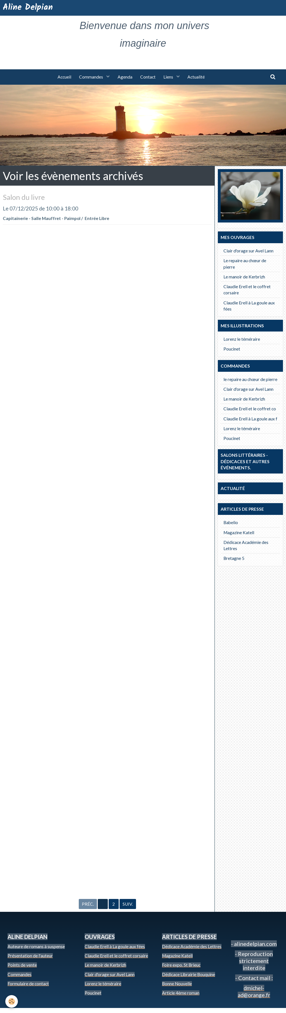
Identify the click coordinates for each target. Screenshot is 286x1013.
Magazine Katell (238, 532)
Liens (169, 77)
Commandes (90, 77)
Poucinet (231, 349)
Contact (148, 77)
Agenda (124, 77)
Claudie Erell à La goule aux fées (249, 306)
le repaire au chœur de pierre (250, 379)
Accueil (63, 77)
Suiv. (128, 908)
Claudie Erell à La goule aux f (250, 419)
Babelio (230, 522)
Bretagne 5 (233, 558)
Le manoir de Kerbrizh (244, 277)
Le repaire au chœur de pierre (244, 263)
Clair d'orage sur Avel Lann (248, 251)
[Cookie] (12, 1001)
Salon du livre (25, 197)
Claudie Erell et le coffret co (249, 408)
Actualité (197, 77)
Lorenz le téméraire (241, 339)
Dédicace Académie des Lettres (245, 545)
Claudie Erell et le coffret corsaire (247, 289)
